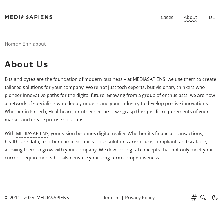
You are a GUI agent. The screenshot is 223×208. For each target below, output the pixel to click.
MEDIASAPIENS (149, 79)
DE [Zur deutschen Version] (212, 17)
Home (11, 44)
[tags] (194, 197)
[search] (203, 197)
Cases (167, 17)
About (190, 17)
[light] (213, 197)
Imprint (112, 197)
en (25, 44)
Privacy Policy (140, 197)
